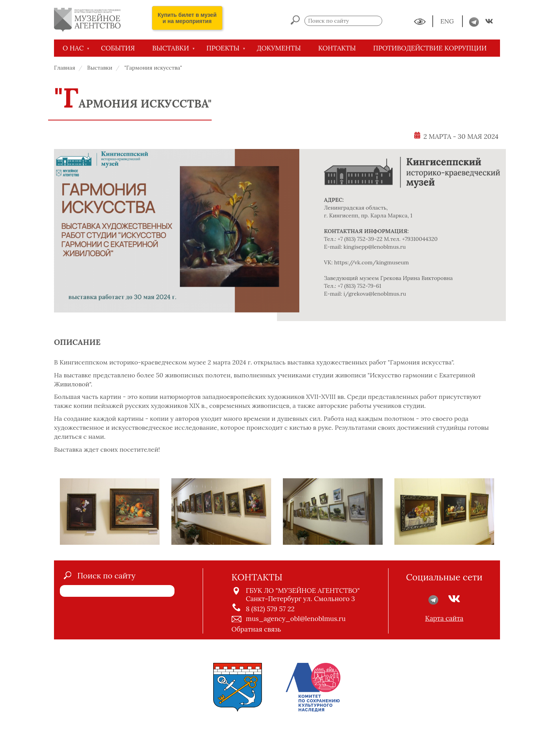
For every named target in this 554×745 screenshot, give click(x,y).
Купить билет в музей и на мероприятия (187, 18)
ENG (448, 21)
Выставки (99, 67)
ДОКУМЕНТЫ (279, 48)
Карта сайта (444, 618)
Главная (64, 67)
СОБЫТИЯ (118, 48)
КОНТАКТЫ (337, 48)
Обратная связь (256, 629)
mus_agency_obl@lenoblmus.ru (295, 618)
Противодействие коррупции (430, 48)
